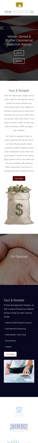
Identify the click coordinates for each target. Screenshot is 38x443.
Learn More (19, 178)
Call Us (19, 53)
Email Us (19, 61)
